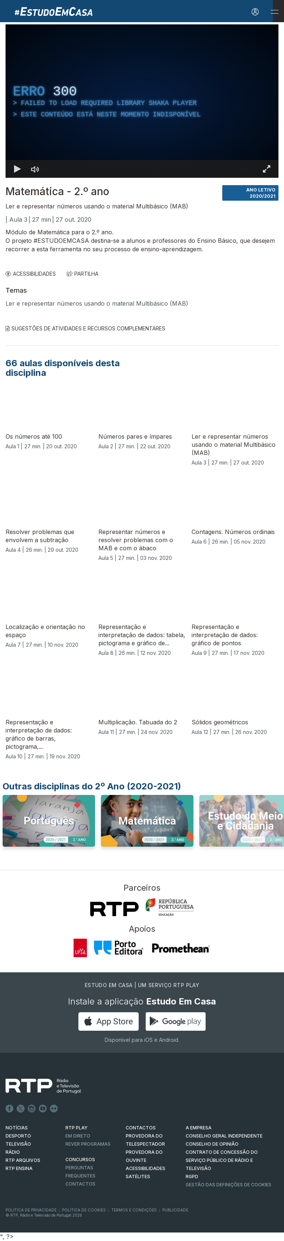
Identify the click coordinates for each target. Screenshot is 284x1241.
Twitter (21, 1109)
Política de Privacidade (31, 1210)
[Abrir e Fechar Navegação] (274, 12)
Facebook (10, 1109)
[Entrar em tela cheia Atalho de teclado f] (266, 169)
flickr (54, 1109)
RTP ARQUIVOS (23, 1160)
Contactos (80, 1184)
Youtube (43, 1109)
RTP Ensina (19, 1168)
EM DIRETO (77, 1136)
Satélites (138, 1176)
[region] (142, 101)
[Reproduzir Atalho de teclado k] (17, 169)
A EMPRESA (199, 1127)
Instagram (32, 1109)
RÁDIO (13, 1152)
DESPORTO (18, 1136)
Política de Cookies (84, 1210)
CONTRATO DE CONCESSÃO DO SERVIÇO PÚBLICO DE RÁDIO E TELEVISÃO (222, 1160)
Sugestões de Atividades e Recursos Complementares (85, 328)
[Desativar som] (35, 169)
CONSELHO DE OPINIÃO (212, 1144)
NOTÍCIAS (17, 1127)
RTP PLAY (76, 1127)
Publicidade (175, 1210)
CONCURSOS (80, 1159)
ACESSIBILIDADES (31, 274)
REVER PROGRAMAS (88, 1144)
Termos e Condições (134, 1210)
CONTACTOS (141, 1127)
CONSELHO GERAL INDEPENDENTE (224, 1136)
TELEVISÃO (18, 1144)
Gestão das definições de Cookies (228, 1184)
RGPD (192, 1176)
